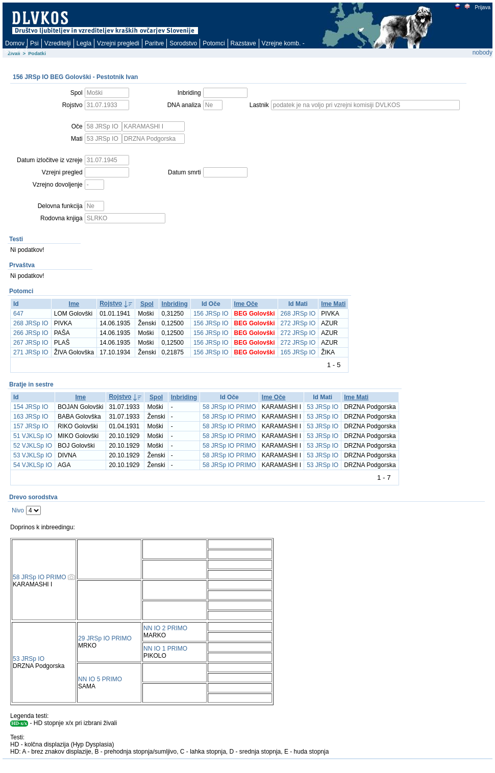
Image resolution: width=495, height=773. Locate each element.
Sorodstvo (183, 43)
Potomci (214, 43)
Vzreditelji (57, 43)
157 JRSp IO (30, 426)
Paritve (154, 43)
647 (18, 313)
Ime (74, 303)
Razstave (243, 43)
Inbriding (175, 303)
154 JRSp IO (30, 406)
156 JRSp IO (211, 313)
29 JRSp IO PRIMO (105, 638)
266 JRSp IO (30, 333)
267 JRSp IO (30, 342)
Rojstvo (111, 303)
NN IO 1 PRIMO (165, 648)
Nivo (18, 510)
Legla (84, 43)
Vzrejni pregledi (118, 43)
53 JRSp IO (322, 406)
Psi (34, 43)
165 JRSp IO (298, 352)
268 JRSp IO (298, 313)
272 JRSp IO (298, 323)
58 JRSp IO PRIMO (229, 406)
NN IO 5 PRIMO (100, 679)
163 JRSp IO (30, 416)
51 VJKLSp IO (32, 436)
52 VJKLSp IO (32, 445)
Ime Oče (246, 303)
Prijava (482, 7)
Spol (147, 303)
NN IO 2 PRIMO (165, 628)
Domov (14, 43)
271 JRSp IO (30, 352)
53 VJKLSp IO (32, 455)
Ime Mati (333, 303)
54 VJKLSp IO (32, 465)
